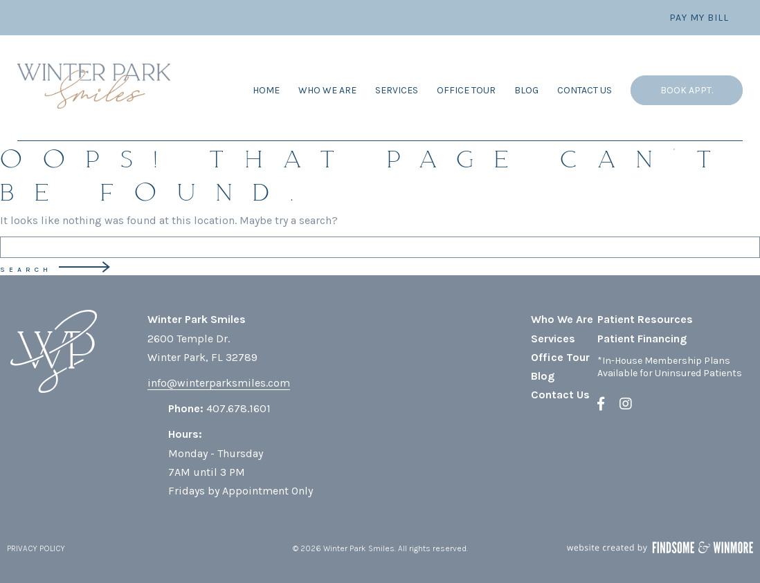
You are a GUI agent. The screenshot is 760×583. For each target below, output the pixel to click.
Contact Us (584, 90)
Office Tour (466, 90)
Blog (526, 90)
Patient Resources (645, 319)
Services (396, 90)
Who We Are (327, 90)
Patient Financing (642, 338)
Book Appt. (686, 90)
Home (266, 90)
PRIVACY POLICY (36, 548)
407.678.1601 (238, 408)
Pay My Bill (699, 18)
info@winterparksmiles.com (218, 382)
